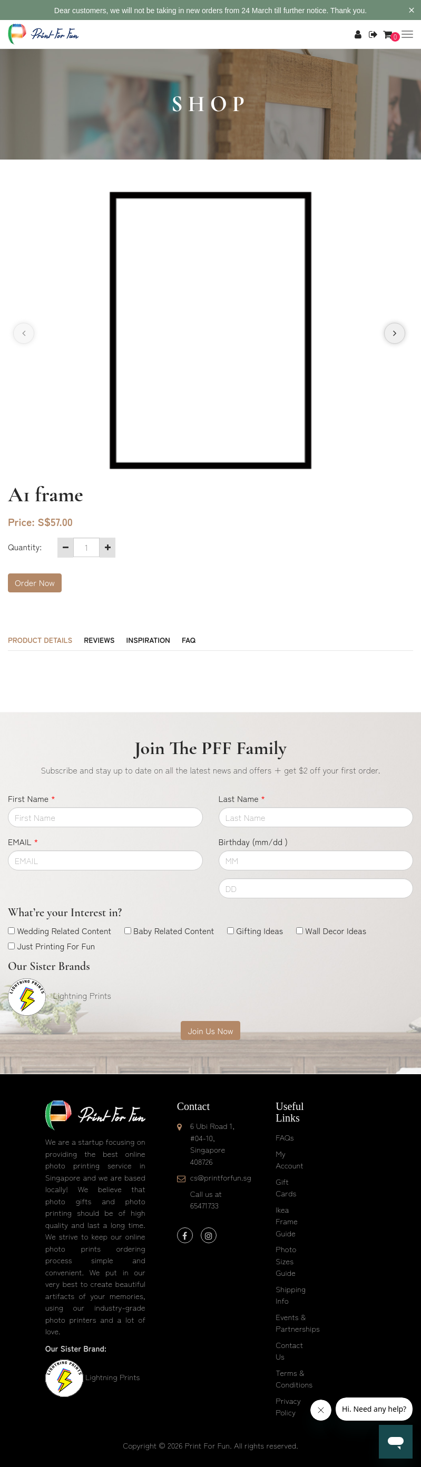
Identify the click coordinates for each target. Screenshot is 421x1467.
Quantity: (25, 546)
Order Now (35, 582)
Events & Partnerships (298, 1322)
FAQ (188, 640)
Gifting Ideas (259, 930)
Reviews (99, 640)
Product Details (40, 640)
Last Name (242, 798)
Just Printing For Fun (56, 945)
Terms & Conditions (294, 1378)
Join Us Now (210, 1030)
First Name (31, 798)
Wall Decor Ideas (335, 930)
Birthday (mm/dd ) (253, 841)
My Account (289, 1159)
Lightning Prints (112, 1376)
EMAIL (23, 841)
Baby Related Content (173, 930)
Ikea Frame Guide (287, 1221)
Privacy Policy (288, 1406)
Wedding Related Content (64, 930)
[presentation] (23, 333)
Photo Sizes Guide (286, 1260)
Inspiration (148, 640)
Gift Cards (286, 1187)
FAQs (284, 1137)
